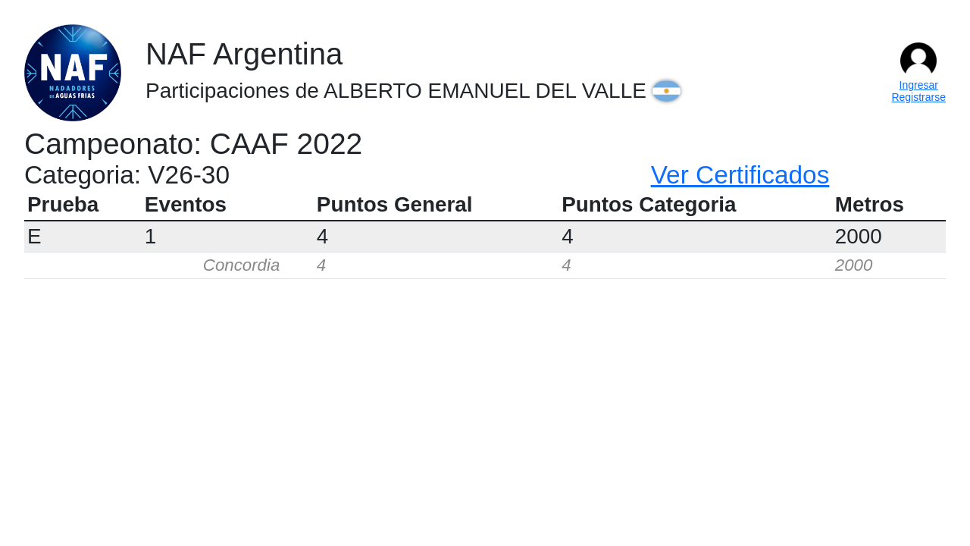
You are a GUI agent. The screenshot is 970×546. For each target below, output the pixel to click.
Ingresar (919, 85)
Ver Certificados (740, 175)
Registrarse (918, 97)
